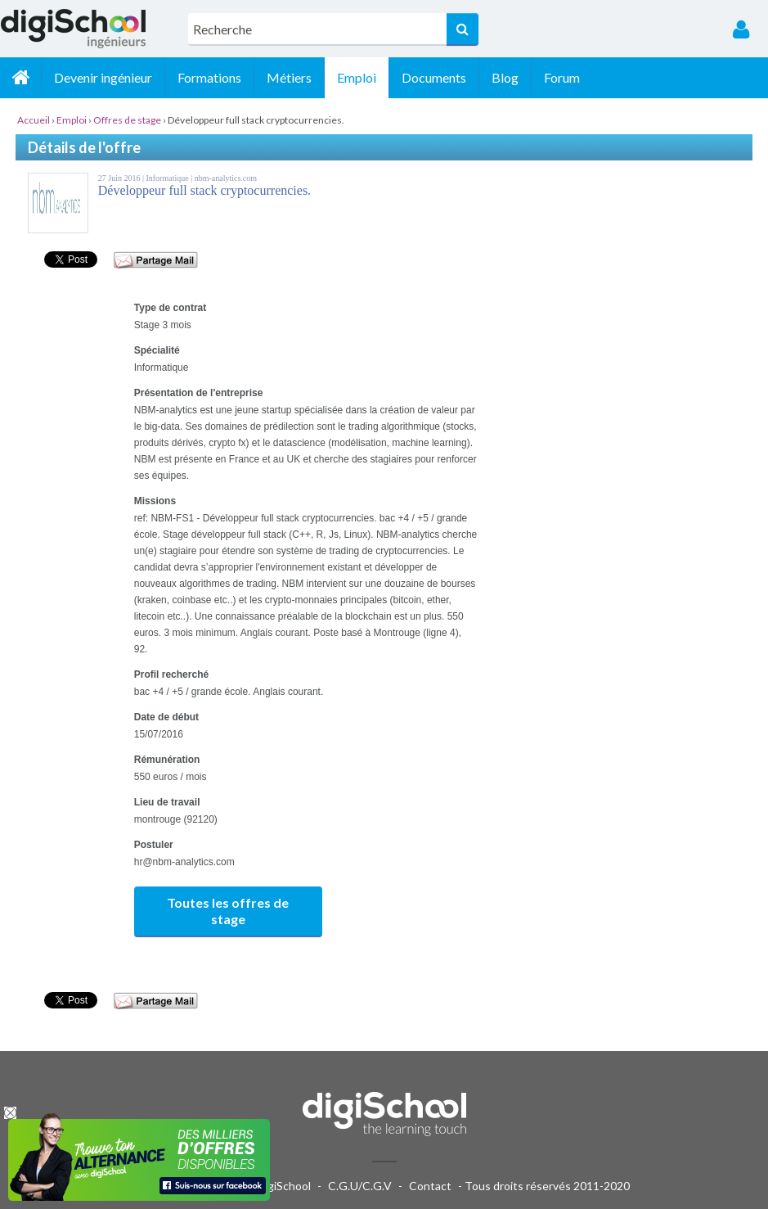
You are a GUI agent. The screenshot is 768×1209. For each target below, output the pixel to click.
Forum (562, 77)
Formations (209, 77)
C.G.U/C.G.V (360, 1186)
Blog (505, 77)
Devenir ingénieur (103, 77)
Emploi (356, 77)
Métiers (289, 77)
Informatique (168, 178)
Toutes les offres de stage (228, 911)
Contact (430, 1186)
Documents (434, 77)
